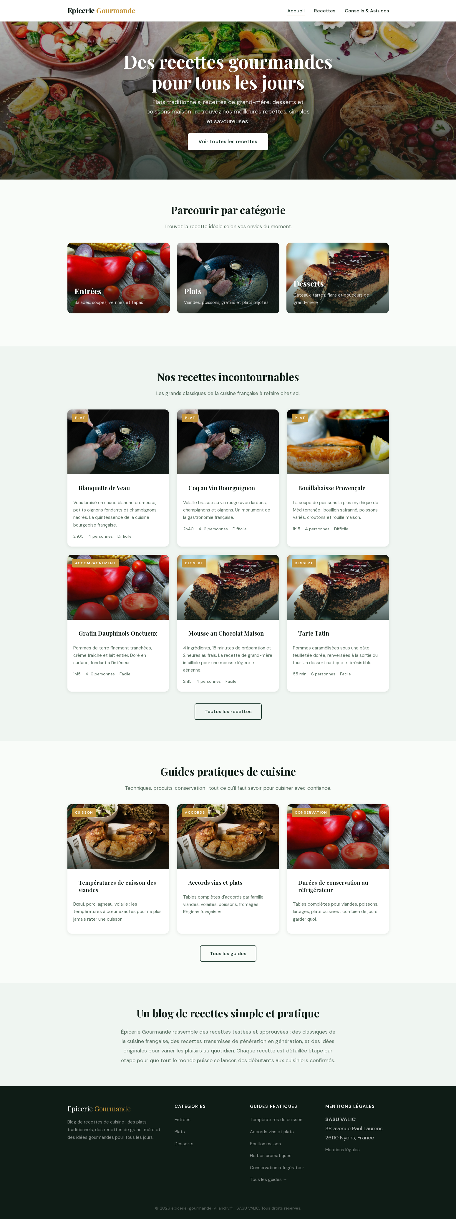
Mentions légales (342, 1150)
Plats (180, 1132)
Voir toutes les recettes (227, 141)
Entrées (182, 1120)
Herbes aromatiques (270, 1156)
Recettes (324, 11)
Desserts (184, 1144)
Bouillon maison (265, 1144)
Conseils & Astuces (367, 11)
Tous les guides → (268, 1179)
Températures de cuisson (276, 1120)
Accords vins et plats (272, 1132)
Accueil (296, 11)
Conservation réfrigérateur (277, 1168)
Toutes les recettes (228, 711)
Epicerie (101, 10)
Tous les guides (228, 953)
